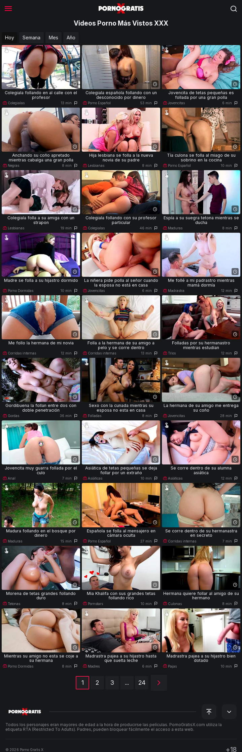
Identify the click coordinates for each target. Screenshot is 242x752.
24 (141, 682)
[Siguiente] (159, 683)
